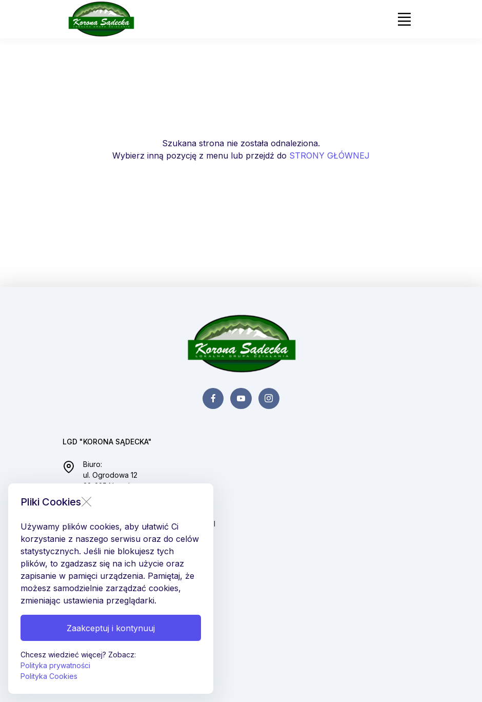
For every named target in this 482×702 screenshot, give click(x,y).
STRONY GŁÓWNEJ (329, 155)
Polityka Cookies (49, 676)
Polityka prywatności (55, 665)
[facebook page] (213, 398)
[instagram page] (268, 398)
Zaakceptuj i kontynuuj (111, 628)
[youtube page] (240, 398)
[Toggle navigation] (404, 19)
